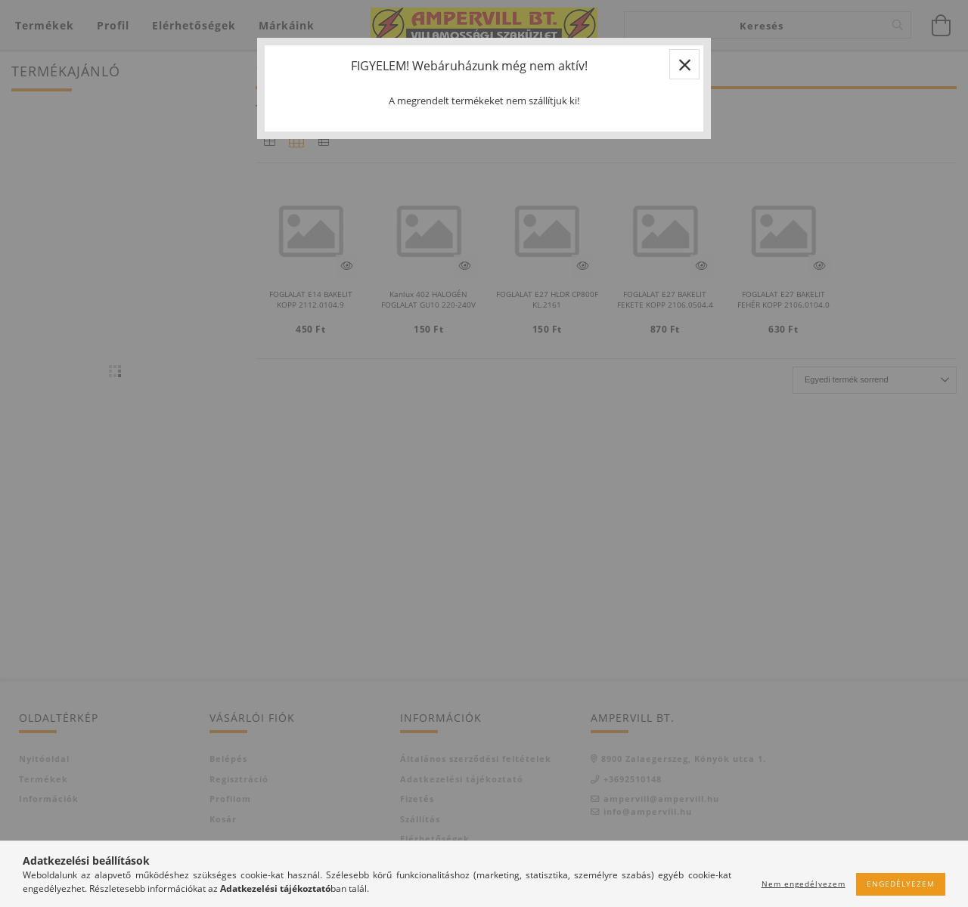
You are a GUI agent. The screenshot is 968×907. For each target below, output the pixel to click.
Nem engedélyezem (803, 883)
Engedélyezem (901, 883)
